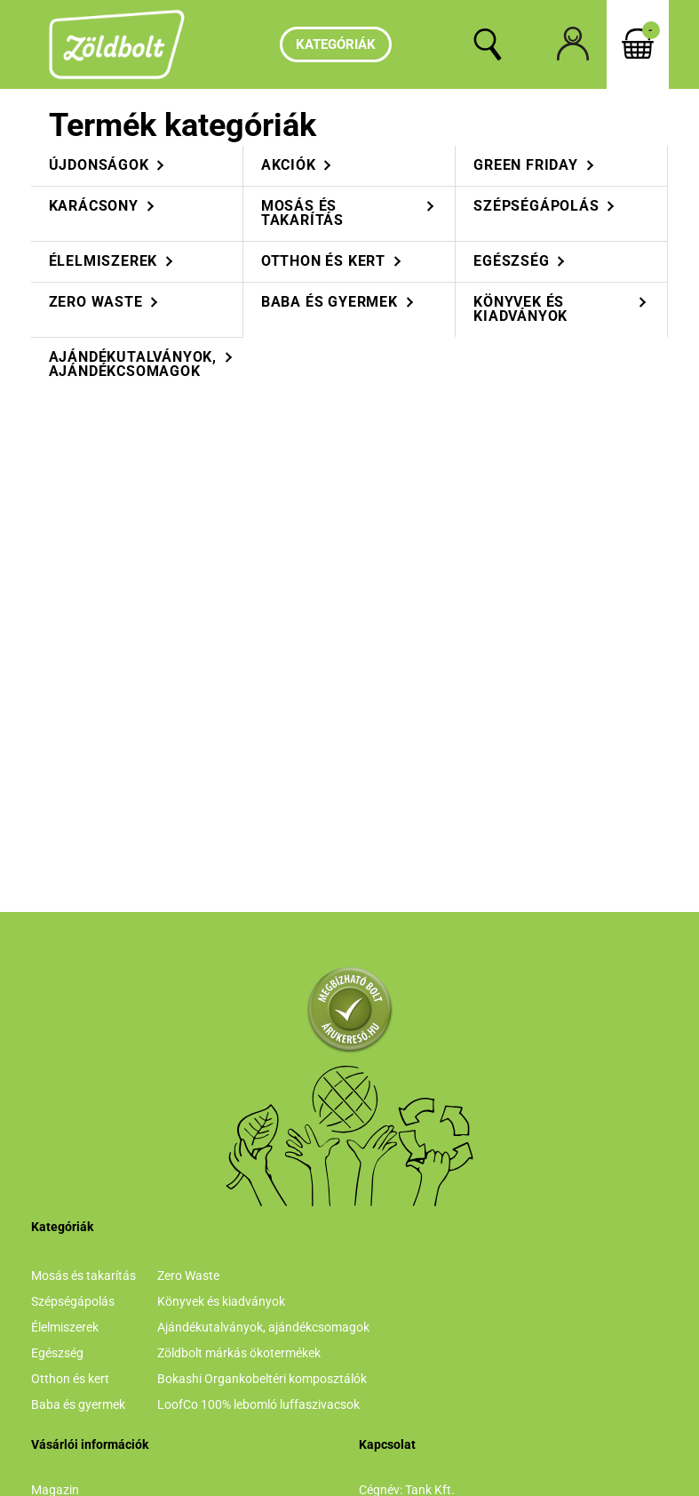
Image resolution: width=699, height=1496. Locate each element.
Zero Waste (188, 1275)
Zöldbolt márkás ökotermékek (239, 1353)
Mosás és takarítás (83, 1275)
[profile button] (573, 44)
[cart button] (638, 44)
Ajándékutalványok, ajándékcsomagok (263, 1327)
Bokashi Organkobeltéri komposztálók (262, 1379)
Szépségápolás (73, 1301)
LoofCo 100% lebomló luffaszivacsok (258, 1404)
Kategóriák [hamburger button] (336, 44)
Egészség (57, 1353)
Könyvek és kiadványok (221, 1301)
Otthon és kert (70, 1379)
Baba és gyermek (78, 1404)
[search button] (487, 44)
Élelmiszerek (65, 1327)
